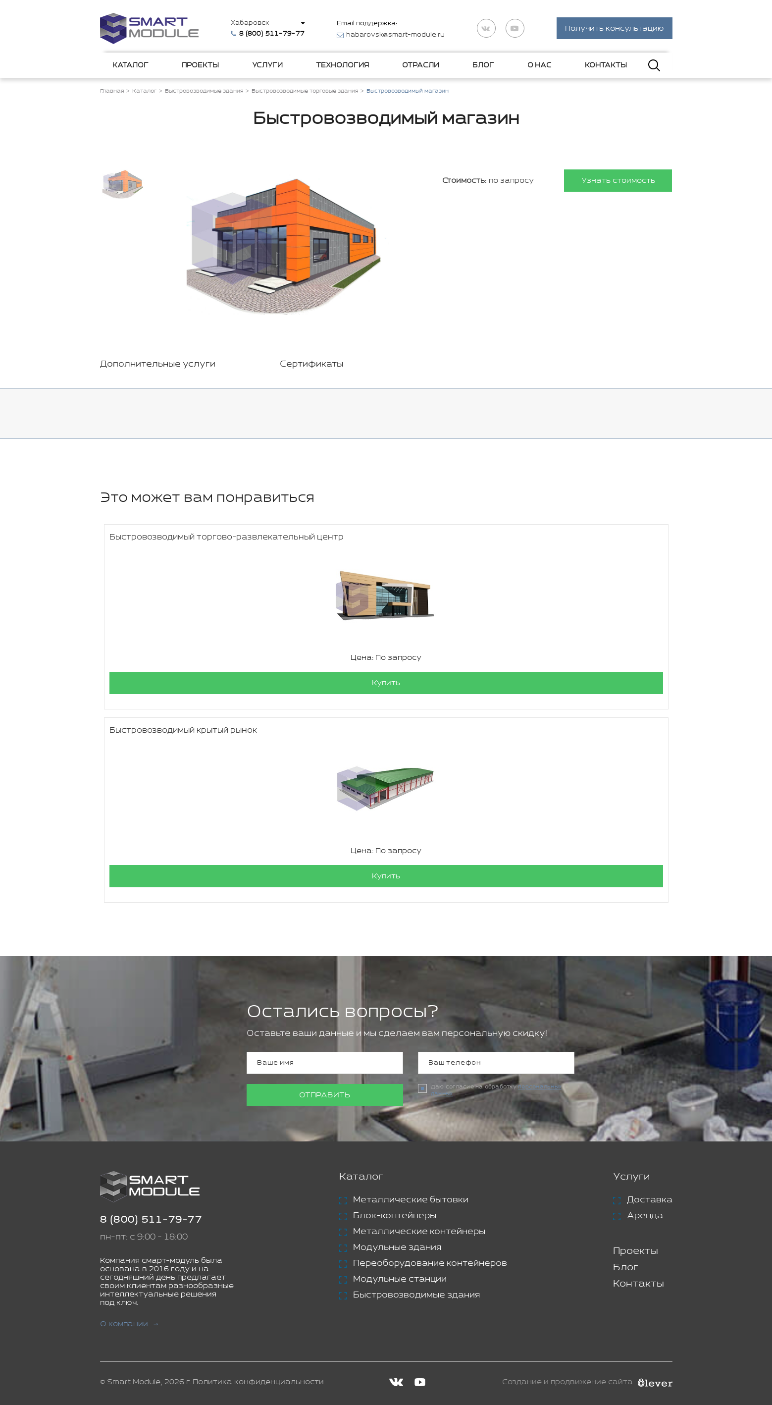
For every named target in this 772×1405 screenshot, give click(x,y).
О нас (539, 65)
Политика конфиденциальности (258, 1382)
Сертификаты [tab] (311, 365)
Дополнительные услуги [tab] (157, 365)
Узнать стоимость (618, 181)
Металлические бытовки (410, 1200)
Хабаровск (250, 23)
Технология (342, 65)
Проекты (200, 65)
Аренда (645, 1216)
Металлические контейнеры (419, 1232)
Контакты (606, 65)
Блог (483, 65)
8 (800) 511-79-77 (151, 1220)
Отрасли (420, 65)
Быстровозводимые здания (416, 1295)
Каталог (130, 65)
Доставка (649, 1200)
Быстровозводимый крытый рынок (183, 731)
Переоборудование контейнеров (430, 1264)
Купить (386, 683)
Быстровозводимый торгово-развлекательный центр (226, 537)
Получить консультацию (614, 29)
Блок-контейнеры (394, 1216)
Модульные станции (400, 1280)
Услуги (267, 65)
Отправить (324, 1095)
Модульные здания (397, 1248)
